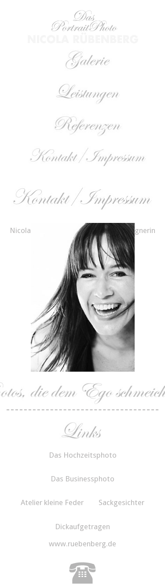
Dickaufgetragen (82, 526)
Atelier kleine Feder (52, 502)
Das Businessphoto (82, 478)
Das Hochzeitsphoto (83, 455)
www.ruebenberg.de (82, 543)
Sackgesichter (121, 502)
